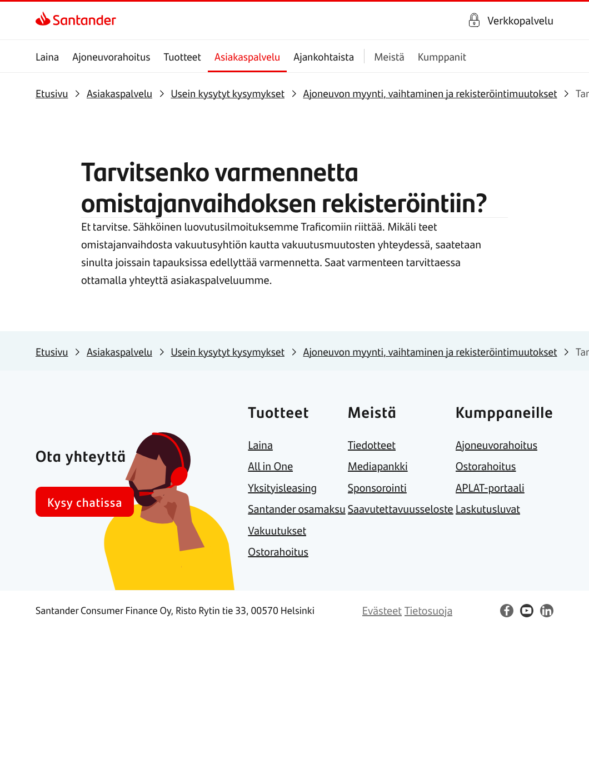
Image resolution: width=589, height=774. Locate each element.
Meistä (389, 56)
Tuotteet (182, 56)
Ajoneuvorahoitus (111, 56)
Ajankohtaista (323, 56)
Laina (47, 56)
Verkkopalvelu (520, 20)
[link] (75, 21)
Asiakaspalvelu (247, 56)
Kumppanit (442, 56)
